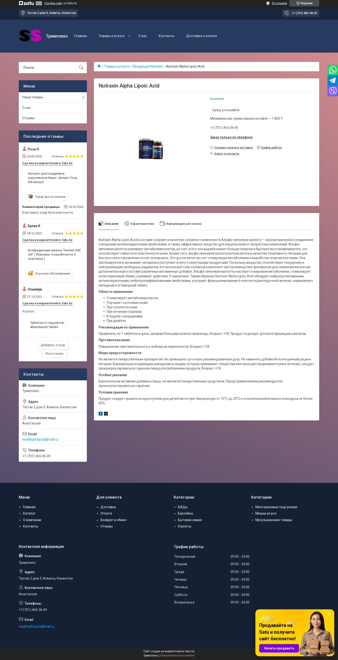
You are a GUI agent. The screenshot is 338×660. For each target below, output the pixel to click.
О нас (142, 36)
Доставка (108, 507)
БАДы (183, 507)
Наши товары (32, 97)
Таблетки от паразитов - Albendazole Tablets (47, 325)
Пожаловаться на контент (177, 655)
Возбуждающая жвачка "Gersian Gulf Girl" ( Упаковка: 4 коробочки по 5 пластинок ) (54, 254)
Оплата (106, 513)
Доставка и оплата (201, 36)
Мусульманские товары (273, 520)
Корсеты (184, 526)
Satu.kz (190, 651)
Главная (80, 36)
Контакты (166, 36)
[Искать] (81, 67)
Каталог (29, 513)
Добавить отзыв (53, 345)
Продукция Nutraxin (148, 66)
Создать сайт (53, 3)
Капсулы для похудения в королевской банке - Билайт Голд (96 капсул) (52, 178)
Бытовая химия (190, 520)
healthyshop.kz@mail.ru (40, 439)
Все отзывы (54, 353)
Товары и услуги (111, 36)
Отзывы (28, 118)
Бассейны (185, 513)
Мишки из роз (266, 513)
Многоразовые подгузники (276, 507)
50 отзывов (279, 3)
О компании (32, 520)
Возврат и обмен (113, 520)
